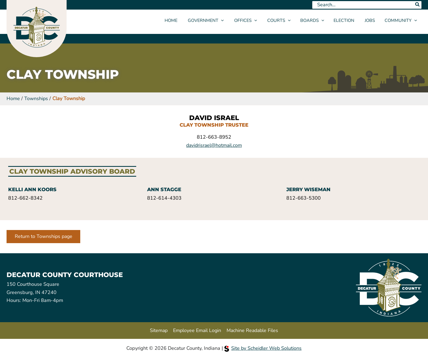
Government (213, 20)
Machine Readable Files (252, 330)
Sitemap (158, 330)
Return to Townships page (44, 236)
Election (346, 21)
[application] (228, 20)
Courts (283, 20)
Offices (251, 20)
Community (401, 20)
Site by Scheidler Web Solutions (263, 348)
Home (180, 21)
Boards (316, 20)
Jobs (370, 21)
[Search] (417, 5)
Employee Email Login (196, 330)
